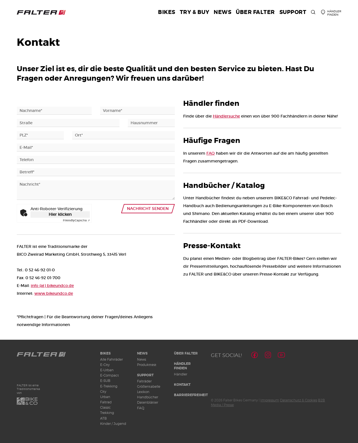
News (142, 353)
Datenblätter (147, 402)
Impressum (269, 400)
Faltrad (106, 402)
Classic (105, 407)
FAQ (210, 153)
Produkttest (146, 365)
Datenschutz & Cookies (298, 400)
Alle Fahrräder (111, 359)
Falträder (144, 381)
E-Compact (109, 375)
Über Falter (186, 353)
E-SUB (105, 381)
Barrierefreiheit (191, 395)
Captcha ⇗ (76, 220)
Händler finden (182, 366)
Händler (180, 374)
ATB (103, 418)
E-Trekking (108, 386)
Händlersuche (226, 116)
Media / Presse (222, 405)
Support (145, 375)
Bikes (105, 353)
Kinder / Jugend (113, 424)
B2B (321, 400)
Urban (105, 397)
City (103, 391)
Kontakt (182, 384)
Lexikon (143, 392)
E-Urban (107, 370)
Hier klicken (60, 214)
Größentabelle (148, 386)
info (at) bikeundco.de (52, 285)
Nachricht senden (148, 208)
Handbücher (147, 397)
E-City (105, 365)
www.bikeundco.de (53, 293)
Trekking (107, 413)
